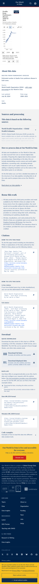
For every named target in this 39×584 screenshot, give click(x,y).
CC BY (4, 64)
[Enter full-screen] (34, 63)
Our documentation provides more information (21, 384)
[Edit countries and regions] (33, 18)
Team (22, 523)
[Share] (30, 63)
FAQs (23, 491)
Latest (4, 528)
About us (23, 510)
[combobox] (30, 3)
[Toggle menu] (4, 3)
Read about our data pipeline (12, 185)
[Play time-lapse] (4, 57)
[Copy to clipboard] (31, 252)
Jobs (21, 527)
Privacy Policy (16, 570)
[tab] (5, 18)
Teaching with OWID (8, 536)
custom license (6, 487)
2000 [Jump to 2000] (9, 57)
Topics (4, 510)
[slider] (14, 57)
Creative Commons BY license (12, 222)
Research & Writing (8, 546)
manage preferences (28, 570)
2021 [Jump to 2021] (33, 57)
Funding (22, 519)
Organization (24, 514)
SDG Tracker (6, 532)
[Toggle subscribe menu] (35, 3)
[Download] (26, 63)
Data (3, 514)
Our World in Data (20, 3)
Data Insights (6, 519)
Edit (34, 18)
